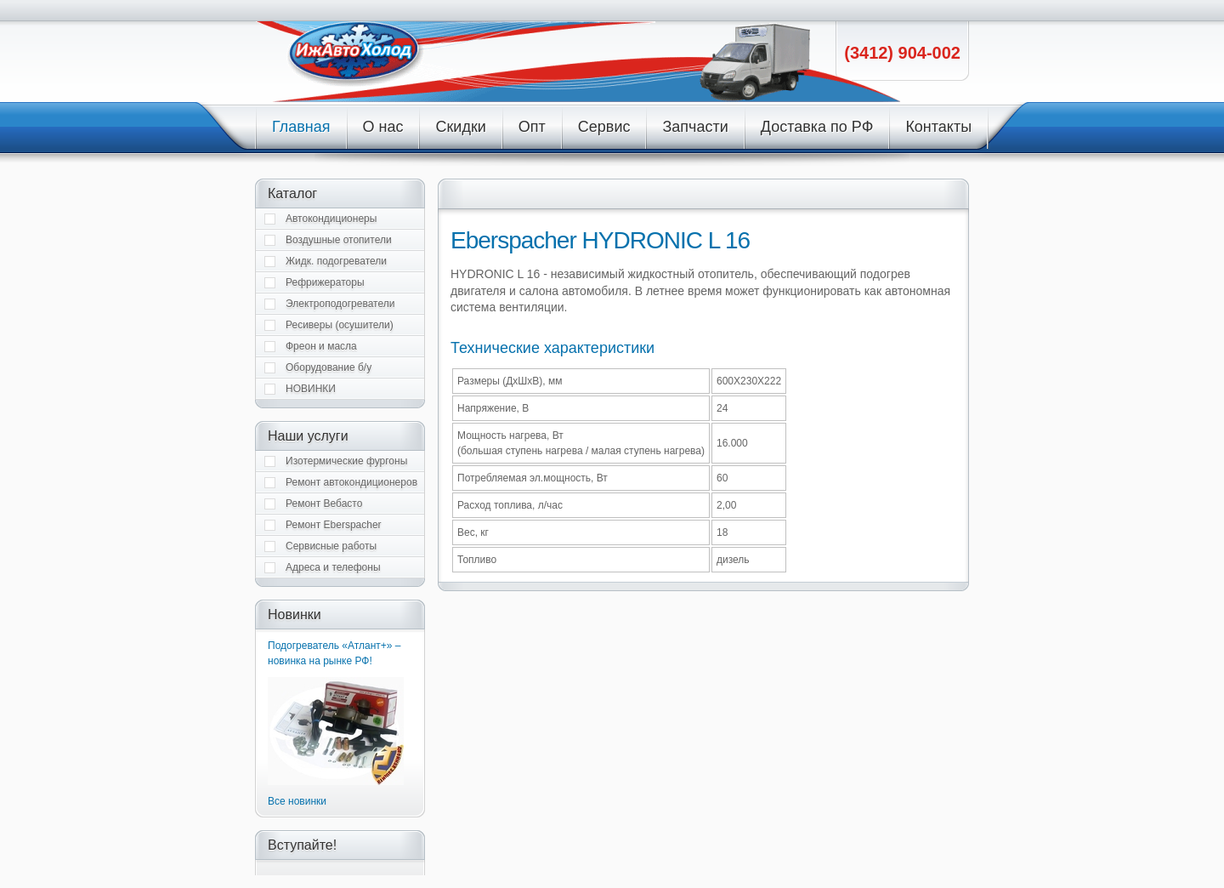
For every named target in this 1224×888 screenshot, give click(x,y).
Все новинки (297, 801)
